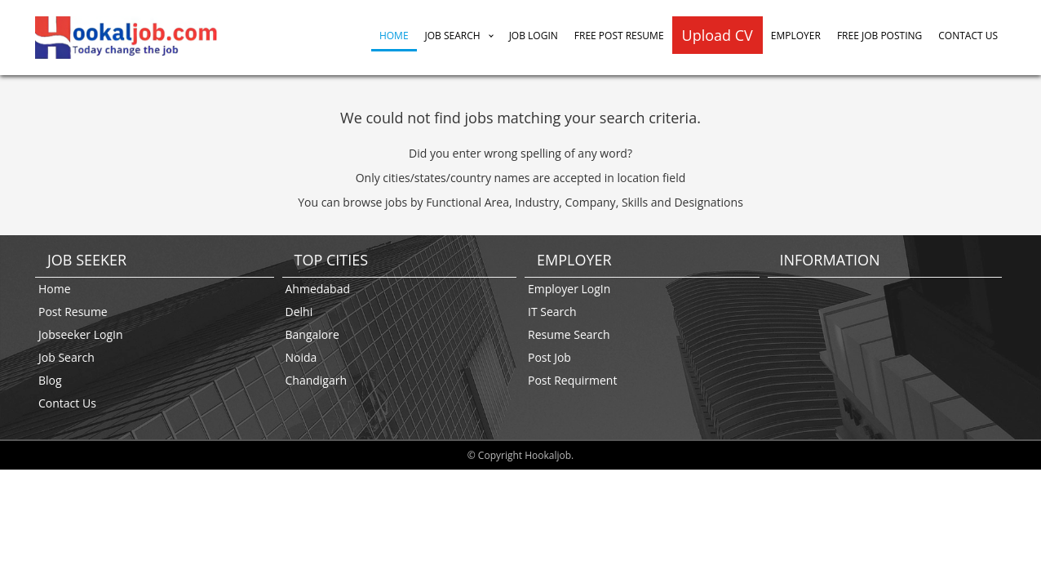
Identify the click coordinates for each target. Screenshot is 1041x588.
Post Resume (73, 311)
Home (394, 35)
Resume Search (569, 334)
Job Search (453, 35)
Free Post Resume (619, 35)
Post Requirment (572, 380)
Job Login (533, 35)
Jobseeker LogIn (80, 334)
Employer (796, 35)
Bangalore (312, 334)
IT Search (552, 311)
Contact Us (968, 35)
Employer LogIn (569, 288)
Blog (50, 380)
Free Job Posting (879, 35)
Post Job (549, 357)
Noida (301, 357)
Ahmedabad (318, 288)
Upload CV (717, 35)
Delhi (299, 311)
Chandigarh (317, 380)
